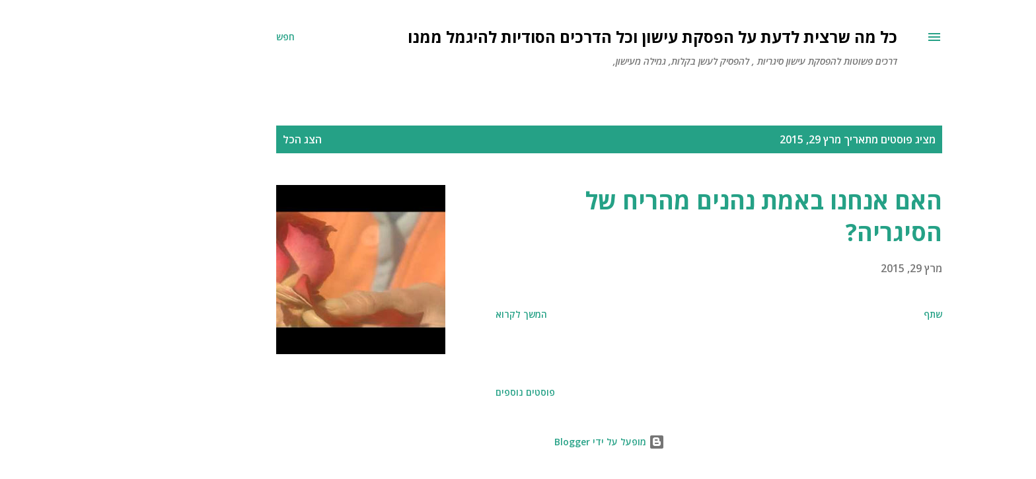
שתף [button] (841, 314)
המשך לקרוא (430, 314)
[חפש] (194, 37)
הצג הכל (211, 139)
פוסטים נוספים (434, 392)
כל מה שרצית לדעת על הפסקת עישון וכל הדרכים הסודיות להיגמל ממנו (561, 37)
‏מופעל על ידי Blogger (518, 441)
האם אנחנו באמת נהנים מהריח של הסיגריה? (672, 216)
